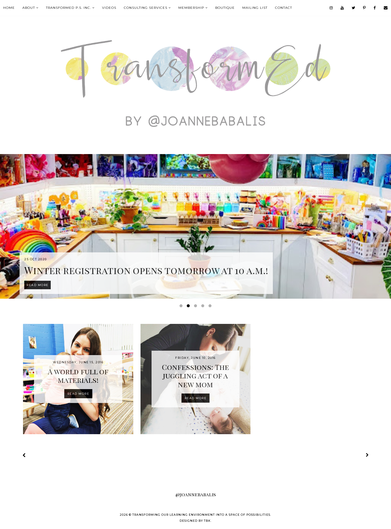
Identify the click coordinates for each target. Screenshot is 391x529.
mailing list (254, 8)
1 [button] (182, 307)
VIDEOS (109, 8)
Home (9, 8)
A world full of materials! (78, 375)
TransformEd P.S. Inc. (68, 8)
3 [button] (196, 307)
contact (283, 8)
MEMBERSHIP (191, 8)
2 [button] (189, 307)
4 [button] (204, 307)
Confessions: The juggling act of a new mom (195, 375)
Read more (78, 393)
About (28, 8)
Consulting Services (145, 8)
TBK (207, 520)
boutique (225, 8)
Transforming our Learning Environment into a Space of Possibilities (201, 514)
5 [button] (211, 307)
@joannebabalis (195, 494)
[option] (195, 226)
